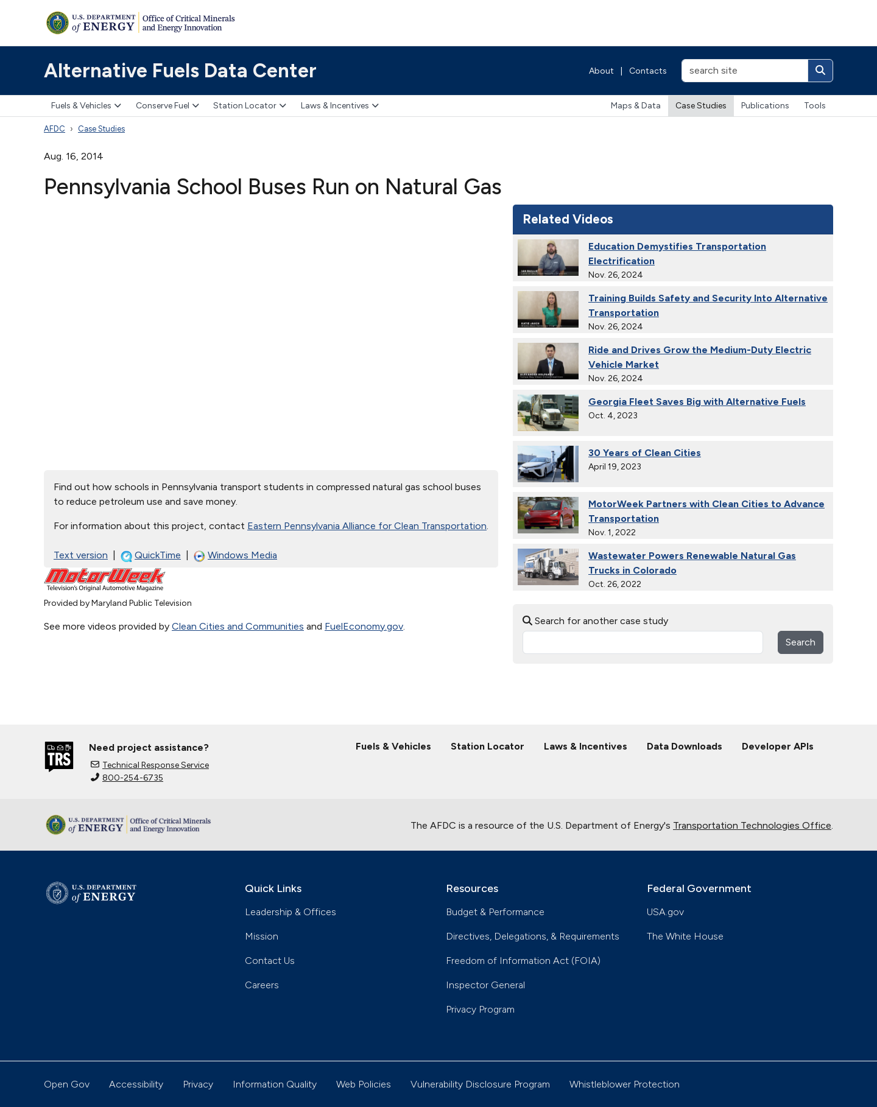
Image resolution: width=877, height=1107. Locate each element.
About (601, 71)
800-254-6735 (127, 778)
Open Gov (67, 1084)
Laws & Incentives (340, 105)
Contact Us (270, 960)
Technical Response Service (150, 765)
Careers (262, 985)
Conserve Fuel (167, 105)
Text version (81, 555)
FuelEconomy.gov (364, 626)
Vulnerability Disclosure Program (480, 1084)
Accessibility (136, 1084)
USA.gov (665, 912)
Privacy (198, 1084)
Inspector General (485, 985)
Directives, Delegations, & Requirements (532, 936)
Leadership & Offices (290, 912)
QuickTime (151, 555)
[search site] (745, 70)
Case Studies (701, 105)
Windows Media (235, 555)
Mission (261, 936)
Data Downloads (684, 746)
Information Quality (275, 1084)
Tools (815, 105)
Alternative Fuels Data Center (180, 70)
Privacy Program (480, 1009)
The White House (685, 936)
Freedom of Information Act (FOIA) (523, 960)
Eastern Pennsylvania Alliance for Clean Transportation (367, 526)
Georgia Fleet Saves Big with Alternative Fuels (697, 401)
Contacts (648, 71)
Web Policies (363, 1084)
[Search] (820, 70)
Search (800, 642)
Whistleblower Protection (624, 1084)
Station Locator (249, 105)
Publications (765, 105)
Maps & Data (636, 105)
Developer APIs (778, 746)
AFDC (54, 128)
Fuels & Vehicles (86, 105)
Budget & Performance (495, 912)
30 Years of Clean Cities (644, 453)
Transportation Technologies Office (752, 825)
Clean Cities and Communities (238, 626)
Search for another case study (595, 621)
